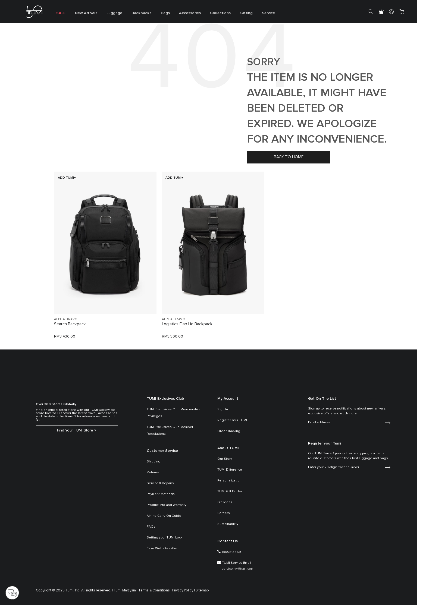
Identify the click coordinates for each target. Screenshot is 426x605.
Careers (223, 513)
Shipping (153, 462)
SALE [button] (60, 13)
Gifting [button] (236, 13)
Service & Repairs (160, 483)
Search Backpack (70, 324)
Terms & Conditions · (154, 591)
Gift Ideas (224, 502)
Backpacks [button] (136, 13)
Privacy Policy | (183, 591)
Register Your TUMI (232, 420)
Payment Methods (161, 494)
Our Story (224, 459)
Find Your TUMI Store (75, 431)
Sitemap (202, 591)
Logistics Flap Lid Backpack (187, 324)
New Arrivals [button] (84, 13)
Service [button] (257, 13)
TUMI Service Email (236, 563)
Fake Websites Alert (162, 548)
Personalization (229, 481)
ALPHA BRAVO (65, 319)
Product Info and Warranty (166, 505)
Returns (153, 472)
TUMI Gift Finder (229, 491)
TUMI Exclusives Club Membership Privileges (173, 413)
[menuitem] (60, 12)
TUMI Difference (229, 470)
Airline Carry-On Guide (164, 516)
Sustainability (227, 524)
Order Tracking (228, 431)
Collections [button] (211, 13)
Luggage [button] (111, 13)
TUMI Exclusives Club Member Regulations (170, 431)
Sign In (222, 409)
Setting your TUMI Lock (164, 538)
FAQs (151, 527)
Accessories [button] (182, 13)
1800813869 (231, 552)
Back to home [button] (288, 157)
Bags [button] (159, 13)
